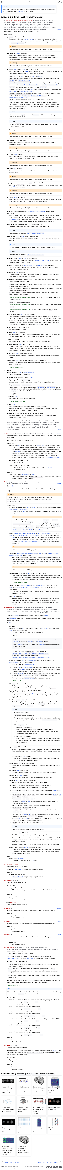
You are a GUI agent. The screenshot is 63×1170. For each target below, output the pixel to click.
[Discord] (56, 1167)
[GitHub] (47, 1167)
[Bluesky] (50, 1167)
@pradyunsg (14, 1168)
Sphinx (7, 1168)
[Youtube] (60, 1167)
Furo (19, 1168)
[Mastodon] (53, 1167)
